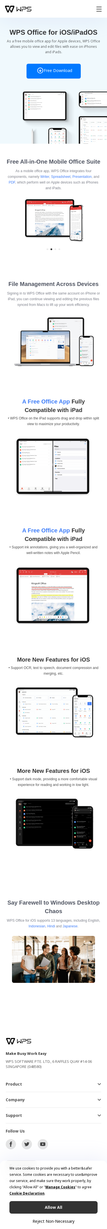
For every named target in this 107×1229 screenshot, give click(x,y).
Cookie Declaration (27, 1193)
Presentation (82, 177)
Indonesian (37, 926)
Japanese (70, 926)
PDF (12, 182)
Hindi (51, 926)
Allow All (53, 1207)
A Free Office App (46, 401)
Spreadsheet (60, 177)
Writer (44, 177)
